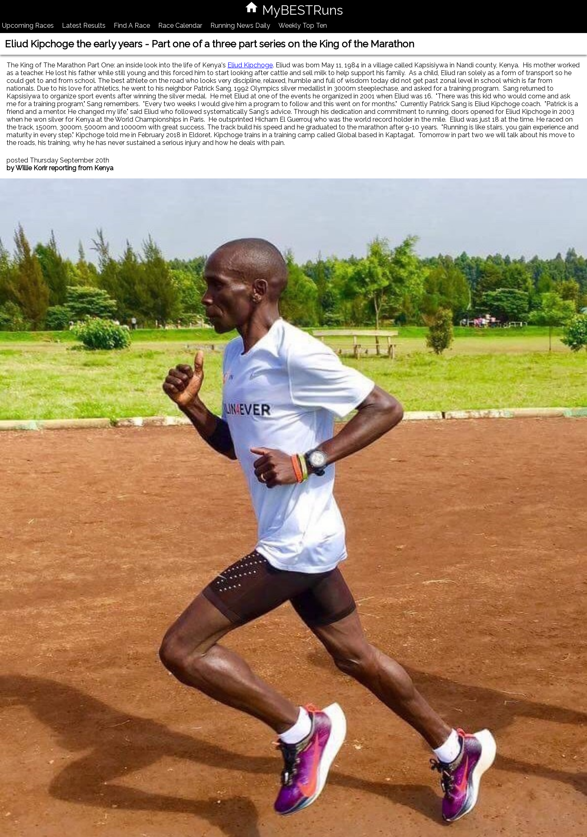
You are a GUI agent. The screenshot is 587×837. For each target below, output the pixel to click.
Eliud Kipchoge (250, 65)
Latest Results (84, 25)
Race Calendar (180, 25)
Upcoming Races (28, 25)
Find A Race (132, 25)
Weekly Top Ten (302, 25)
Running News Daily (240, 25)
